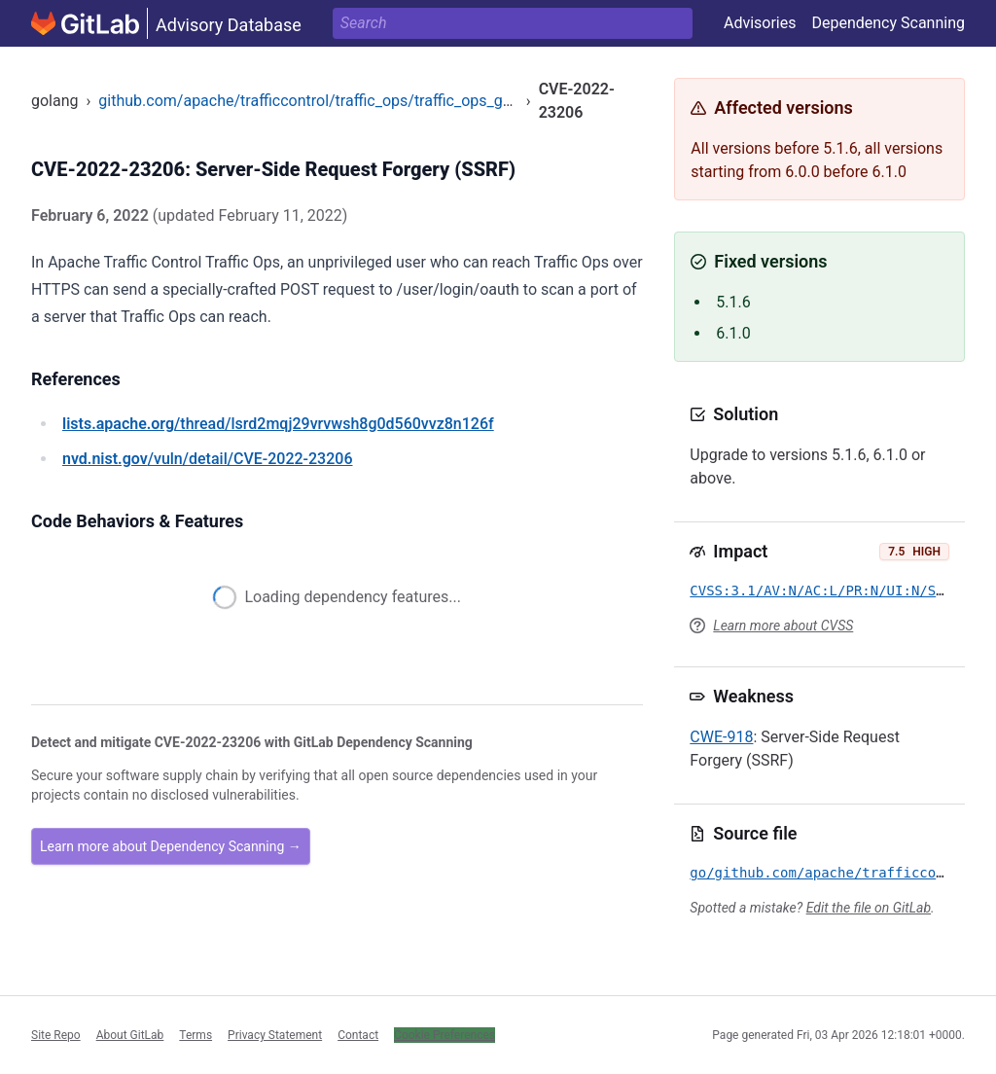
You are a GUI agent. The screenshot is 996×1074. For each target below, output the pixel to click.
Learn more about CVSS (783, 625)
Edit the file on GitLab (868, 907)
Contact (358, 1035)
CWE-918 (721, 737)
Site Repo (56, 1035)
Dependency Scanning (888, 23)
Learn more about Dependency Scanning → (171, 846)
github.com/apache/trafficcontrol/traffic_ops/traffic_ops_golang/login (339, 100)
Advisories (760, 23)
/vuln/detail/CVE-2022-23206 (207, 458)
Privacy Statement (275, 1035)
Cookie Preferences (444, 1035)
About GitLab (130, 1035)
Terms (195, 1035)
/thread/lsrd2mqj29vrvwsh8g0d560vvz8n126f (278, 423)
